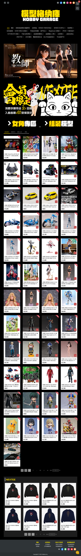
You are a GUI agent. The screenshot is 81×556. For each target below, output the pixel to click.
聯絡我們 (37, 544)
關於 (37, 542)
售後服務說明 (59, 546)
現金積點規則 (71, 544)
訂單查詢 (47, 544)
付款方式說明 (59, 542)
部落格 (37, 546)
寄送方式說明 (59, 544)
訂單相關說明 (47, 546)
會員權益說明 (71, 542)
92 (40, 470)
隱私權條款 (71, 546)
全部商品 (47, 542)
